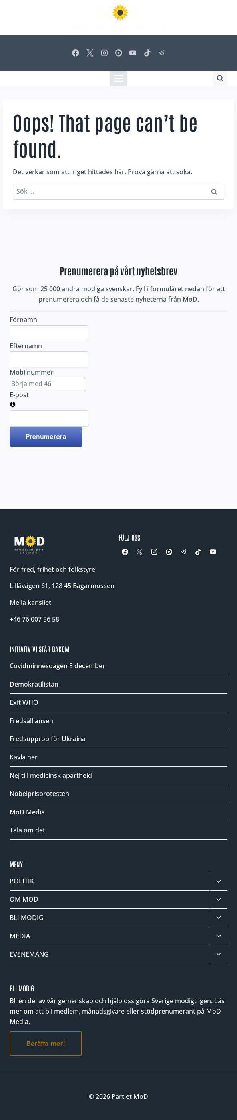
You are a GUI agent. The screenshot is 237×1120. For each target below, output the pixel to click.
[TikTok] (147, 53)
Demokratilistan (34, 684)
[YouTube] (133, 53)
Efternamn (26, 345)
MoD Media (27, 812)
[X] (90, 53)
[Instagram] (104, 53)
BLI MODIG (27, 917)
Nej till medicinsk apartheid (51, 775)
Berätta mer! (45, 1043)
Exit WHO (24, 702)
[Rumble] (118, 53)
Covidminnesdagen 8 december (57, 665)
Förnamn (23, 319)
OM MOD (24, 899)
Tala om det (27, 830)
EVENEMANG (29, 954)
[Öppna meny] (118, 78)
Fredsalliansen (31, 720)
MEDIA (20, 936)
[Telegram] (162, 53)
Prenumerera (46, 437)
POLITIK (22, 881)
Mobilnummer (31, 372)
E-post (19, 394)
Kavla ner (24, 757)
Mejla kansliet (30, 602)
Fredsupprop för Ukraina (48, 738)
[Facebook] (75, 53)
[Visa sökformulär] (220, 78)
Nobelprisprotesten (39, 793)
